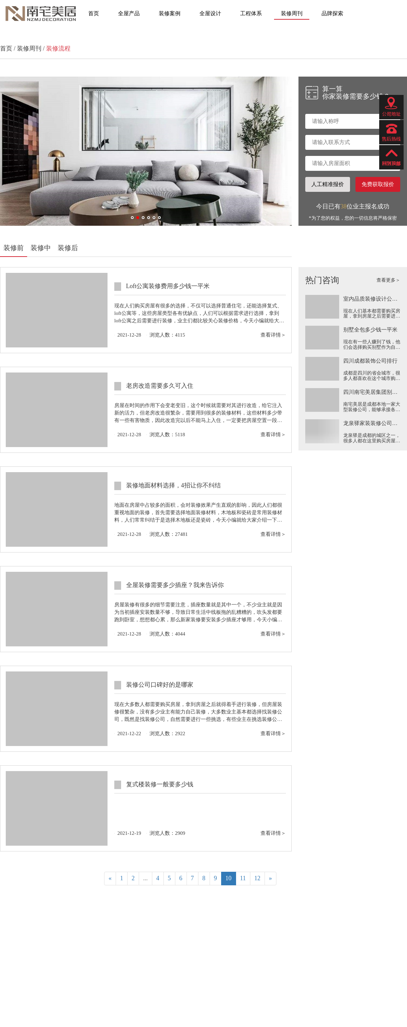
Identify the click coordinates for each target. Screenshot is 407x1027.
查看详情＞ (273, 335)
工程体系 (251, 13)
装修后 (68, 247)
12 (257, 878)
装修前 (13, 247)
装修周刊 (292, 13)
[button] (132, 217)
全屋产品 (129, 13)
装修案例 (169, 13)
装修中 (41, 247)
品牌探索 (332, 13)
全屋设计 (210, 13)
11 (243, 878)
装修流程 (58, 48)
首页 (93, 13)
